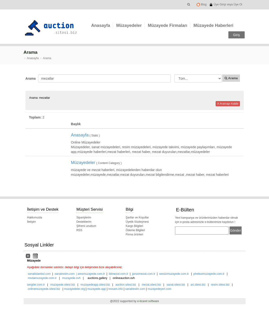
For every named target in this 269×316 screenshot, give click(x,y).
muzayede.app (96, 289)
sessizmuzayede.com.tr (174, 273)
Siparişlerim (83, 217)
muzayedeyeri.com (159, 289)
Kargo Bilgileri (134, 226)
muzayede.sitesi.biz (62, 284)
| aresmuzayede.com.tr (90, 273)
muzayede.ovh (71, 278)
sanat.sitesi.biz (176, 284)
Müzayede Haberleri (213, 25)
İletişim (31, 221)
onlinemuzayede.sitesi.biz (44, 289)
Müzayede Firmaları (167, 25)
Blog (201, 4)
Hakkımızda (34, 217)
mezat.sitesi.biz (151, 284)
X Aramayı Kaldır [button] (227, 103)
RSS (79, 230)
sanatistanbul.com (39, 273)
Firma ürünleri (134, 234)
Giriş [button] (236, 35)
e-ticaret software (148, 301)
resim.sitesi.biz (220, 284)
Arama (30, 78)
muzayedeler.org (74, 289)
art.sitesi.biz (198, 284)
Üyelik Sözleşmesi (137, 221)
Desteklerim (83, 221)
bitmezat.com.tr (118, 273)
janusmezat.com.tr (143, 273)
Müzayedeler (129, 25)
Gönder (235, 230)
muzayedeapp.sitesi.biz (95, 284)
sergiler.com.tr (36, 284)
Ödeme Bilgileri (135, 230)
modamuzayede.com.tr (42, 278)
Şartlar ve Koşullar (137, 217)
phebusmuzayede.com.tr (208, 273)
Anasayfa (100, 25)
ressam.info (115, 289)
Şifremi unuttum (86, 226)
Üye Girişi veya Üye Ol (225, 4)
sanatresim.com (65, 273)
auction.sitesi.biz (125, 284)
